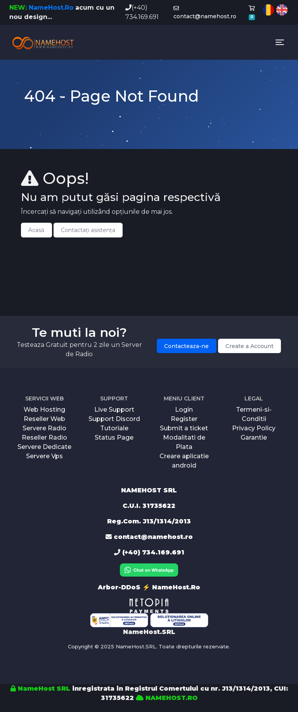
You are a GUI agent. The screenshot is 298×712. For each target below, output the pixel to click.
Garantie (254, 437)
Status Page (114, 437)
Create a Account (249, 346)
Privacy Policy (253, 428)
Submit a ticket (184, 428)
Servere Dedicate (44, 446)
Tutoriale (114, 428)
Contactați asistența (88, 230)
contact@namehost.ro (204, 12)
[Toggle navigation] (280, 42)
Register (184, 419)
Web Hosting (44, 409)
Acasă (36, 230)
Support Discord (114, 419)
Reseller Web (44, 419)
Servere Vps (44, 456)
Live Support (114, 409)
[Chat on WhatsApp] (149, 569)
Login (184, 409)
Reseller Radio (44, 437)
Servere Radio (44, 428)
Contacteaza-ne (186, 346)
